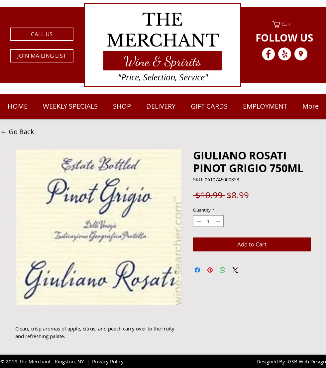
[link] (284, 24)
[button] (41, 55)
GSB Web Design (307, 361)
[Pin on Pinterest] (210, 270)
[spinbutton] (208, 221)
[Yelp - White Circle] (284, 53)
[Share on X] (235, 270)
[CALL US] (41, 34)
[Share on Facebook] (197, 270)
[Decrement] (198, 221)
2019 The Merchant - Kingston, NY (45, 361)
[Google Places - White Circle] (300, 53)
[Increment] (219, 221)
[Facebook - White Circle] (268, 53)
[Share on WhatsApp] (223, 270)
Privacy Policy (108, 361)
